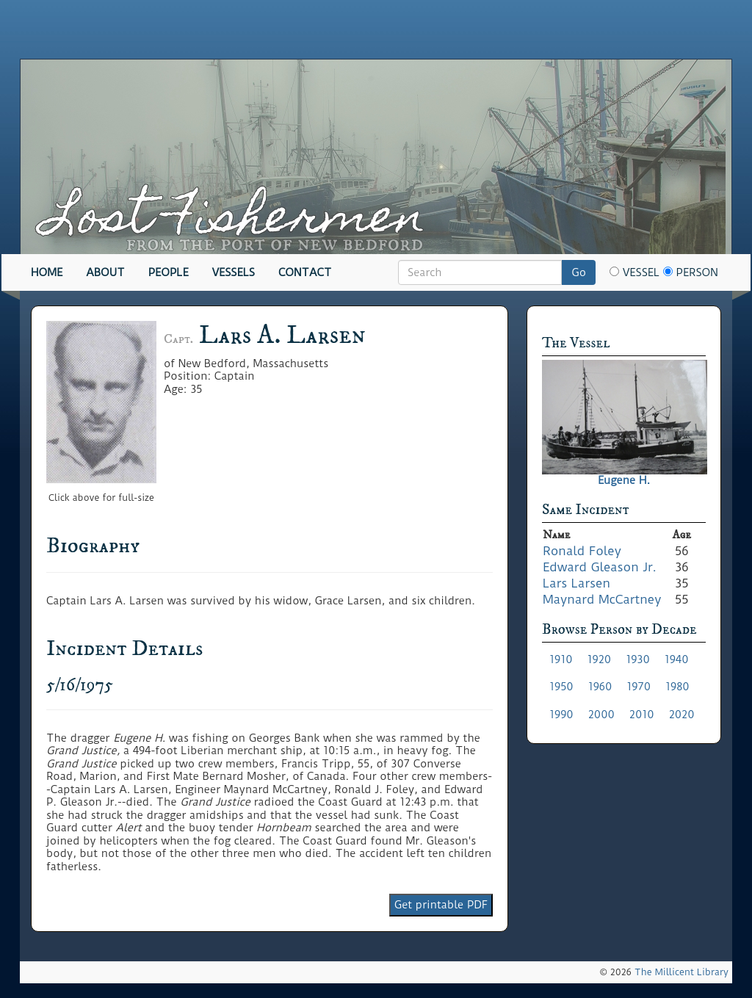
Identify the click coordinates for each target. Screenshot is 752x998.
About (105, 272)
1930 (638, 659)
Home (46, 272)
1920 (600, 659)
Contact (304, 272)
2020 (682, 714)
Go (578, 272)
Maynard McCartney (602, 599)
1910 (561, 659)
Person (690, 272)
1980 (677, 686)
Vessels (233, 272)
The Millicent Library (681, 971)
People (168, 272)
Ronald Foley (582, 550)
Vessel (634, 272)
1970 (638, 686)
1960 (600, 686)
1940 (677, 659)
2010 (641, 714)
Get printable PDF (441, 904)
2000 (601, 714)
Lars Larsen (576, 583)
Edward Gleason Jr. (600, 567)
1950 (561, 686)
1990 (561, 714)
